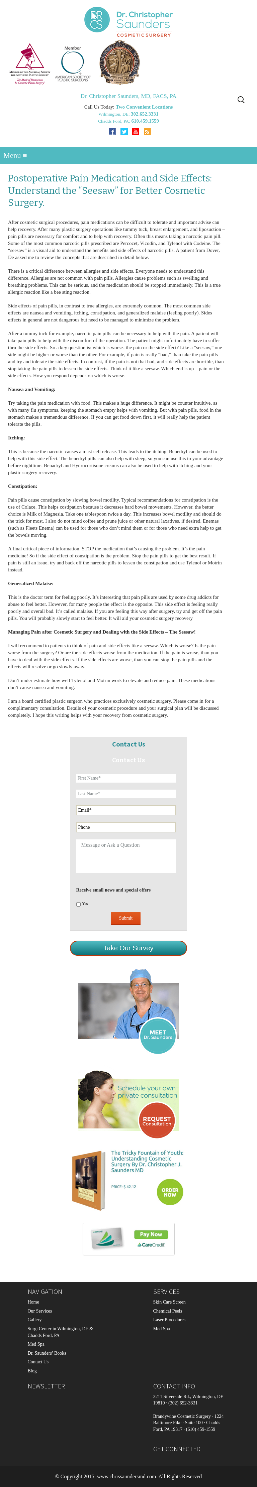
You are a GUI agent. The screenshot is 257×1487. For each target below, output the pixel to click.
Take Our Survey (129, 948)
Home (33, 1302)
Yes (85, 903)
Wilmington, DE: (114, 114)
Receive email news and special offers (113, 890)
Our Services (40, 1311)
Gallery (35, 1319)
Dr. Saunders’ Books (47, 1353)
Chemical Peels (167, 1311)
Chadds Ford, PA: (114, 121)
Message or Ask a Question (125, 856)
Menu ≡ (15, 155)
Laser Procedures (169, 1319)
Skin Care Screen (169, 1302)
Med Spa (36, 1344)
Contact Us (38, 1361)
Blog (32, 1370)
